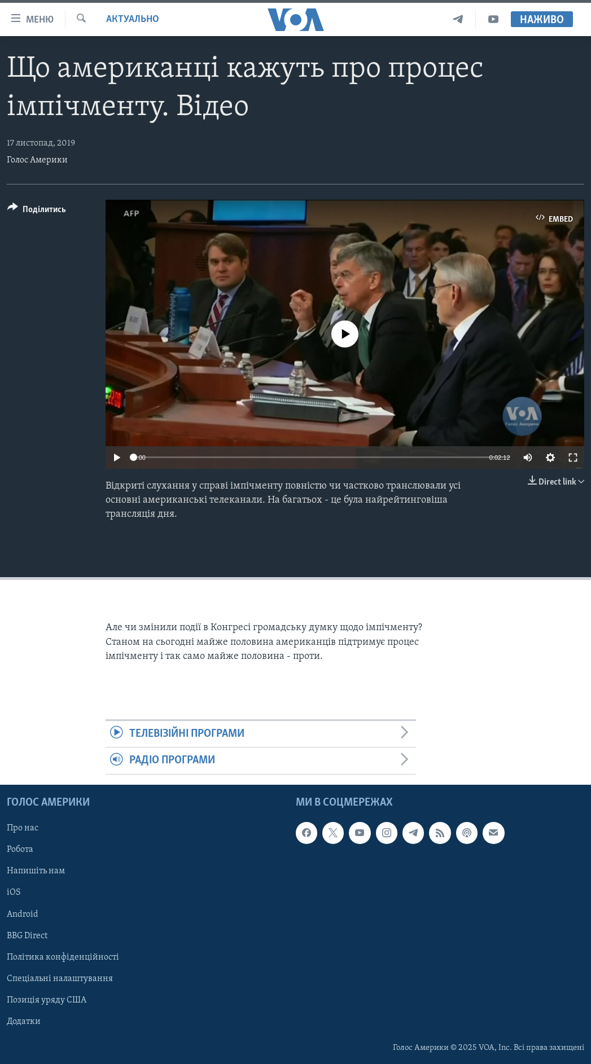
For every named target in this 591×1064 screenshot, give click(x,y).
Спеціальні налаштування (60, 978)
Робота (20, 849)
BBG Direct (27, 935)
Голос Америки (37, 160)
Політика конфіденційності (63, 956)
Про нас (22, 828)
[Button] (36, 211)
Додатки (24, 1021)
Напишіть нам (36, 871)
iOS (14, 892)
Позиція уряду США (46, 999)
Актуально (132, 19)
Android (22, 913)
